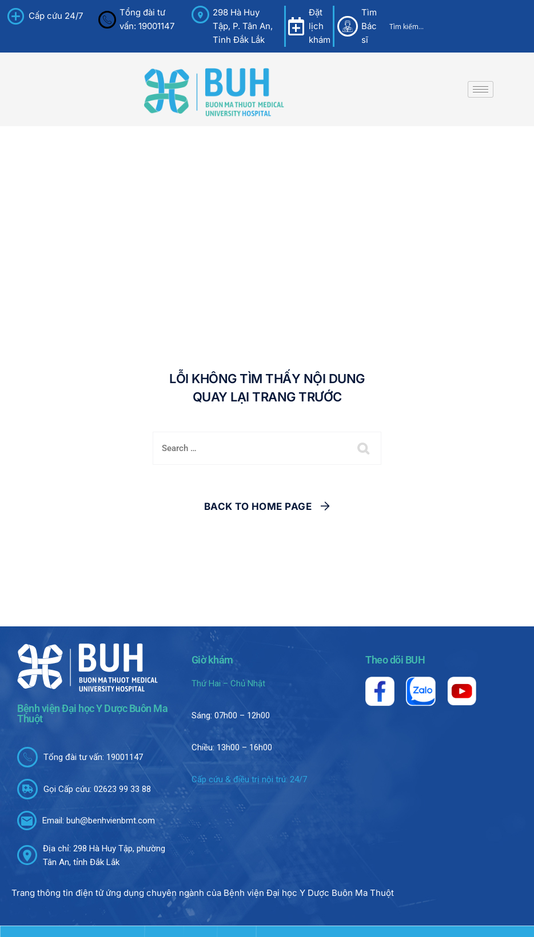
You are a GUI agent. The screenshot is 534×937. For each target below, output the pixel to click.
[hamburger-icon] (480, 89)
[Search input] (440, 26)
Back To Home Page (258, 506)
